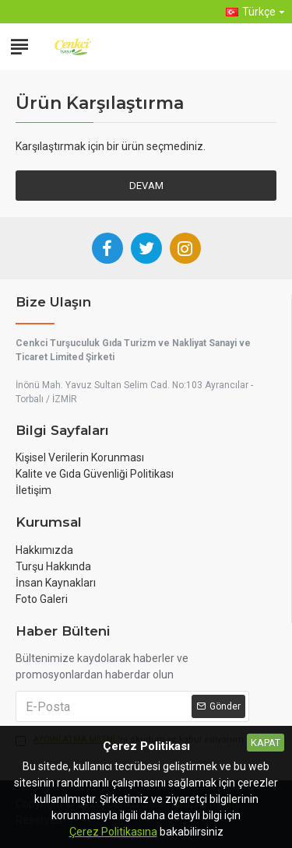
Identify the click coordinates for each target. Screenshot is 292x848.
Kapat (265, 742)
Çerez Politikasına (113, 831)
